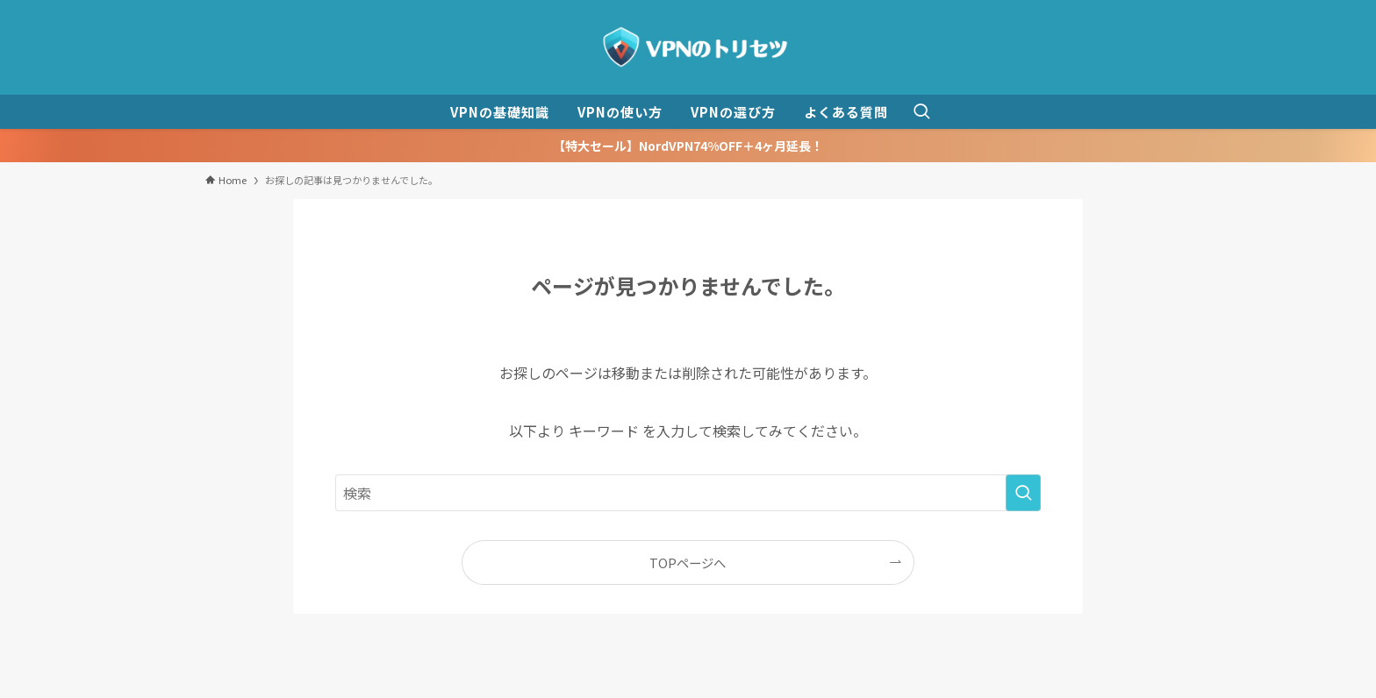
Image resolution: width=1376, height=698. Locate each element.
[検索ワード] (688, 492)
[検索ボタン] (921, 112)
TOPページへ (687, 562)
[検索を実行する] (1023, 492)
